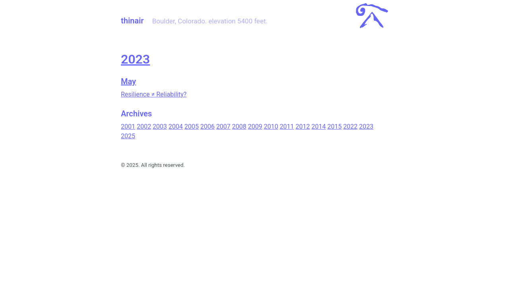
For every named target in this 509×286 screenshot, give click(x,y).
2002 (144, 126)
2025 (128, 136)
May (128, 81)
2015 (334, 126)
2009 (255, 126)
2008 (239, 126)
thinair (132, 20)
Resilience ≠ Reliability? (154, 94)
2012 (302, 126)
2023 (135, 59)
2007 (223, 126)
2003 (160, 126)
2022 (350, 126)
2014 (318, 126)
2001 (128, 126)
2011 (287, 126)
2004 (176, 126)
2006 (207, 126)
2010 (271, 126)
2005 (192, 126)
